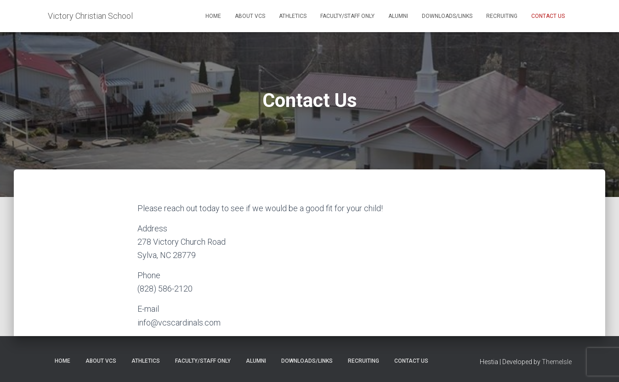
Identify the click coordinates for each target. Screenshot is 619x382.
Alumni (398, 16)
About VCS (250, 16)
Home (213, 16)
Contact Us (548, 16)
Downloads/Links (447, 16)
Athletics (293, 16)
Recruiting (501, 16)
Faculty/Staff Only (347, 16)
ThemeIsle (557, 361)
